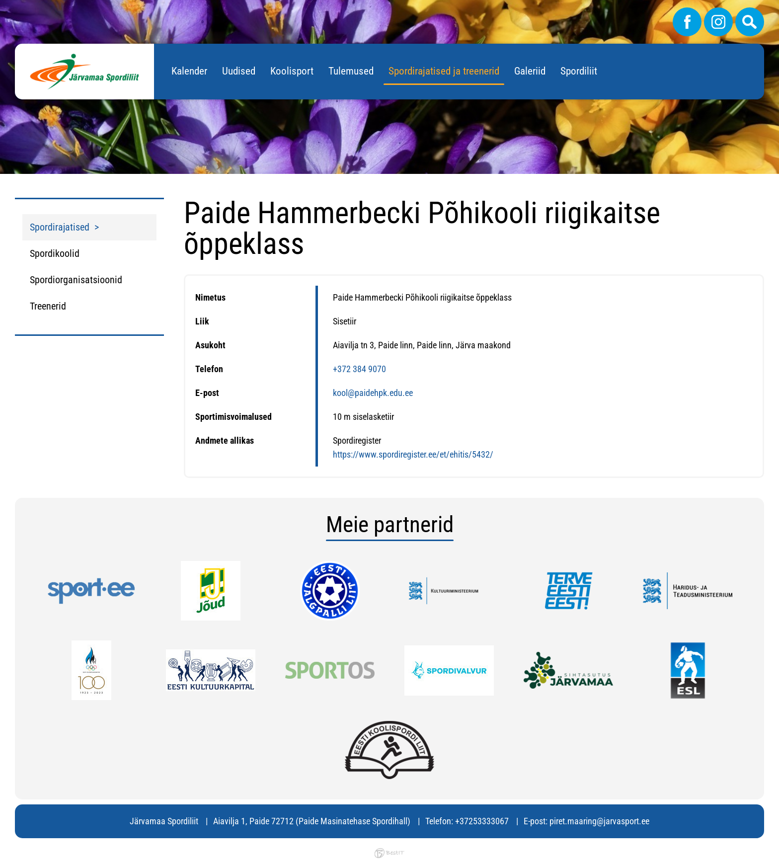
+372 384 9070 (359, 369)
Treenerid (48, 306)
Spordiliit (578, 71)
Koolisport (291, 71)
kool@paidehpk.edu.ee (373, 393)
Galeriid (529, 71)
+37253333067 (482, 821)
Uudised (238, 71)
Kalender (189, 71)
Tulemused (351, 71)
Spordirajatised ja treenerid (444, 71)
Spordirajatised (59, 227)
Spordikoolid (54, 253)
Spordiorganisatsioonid (76, 280)
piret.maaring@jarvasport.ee (599, 821)
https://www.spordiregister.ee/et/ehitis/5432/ (413, 454)
